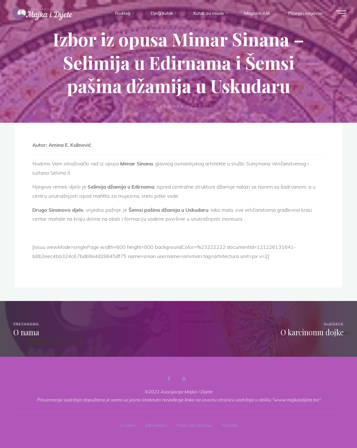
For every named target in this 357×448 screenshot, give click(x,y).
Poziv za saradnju (194, 425)
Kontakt (230, 425)
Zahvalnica (156, 425)
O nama (127, 425)
